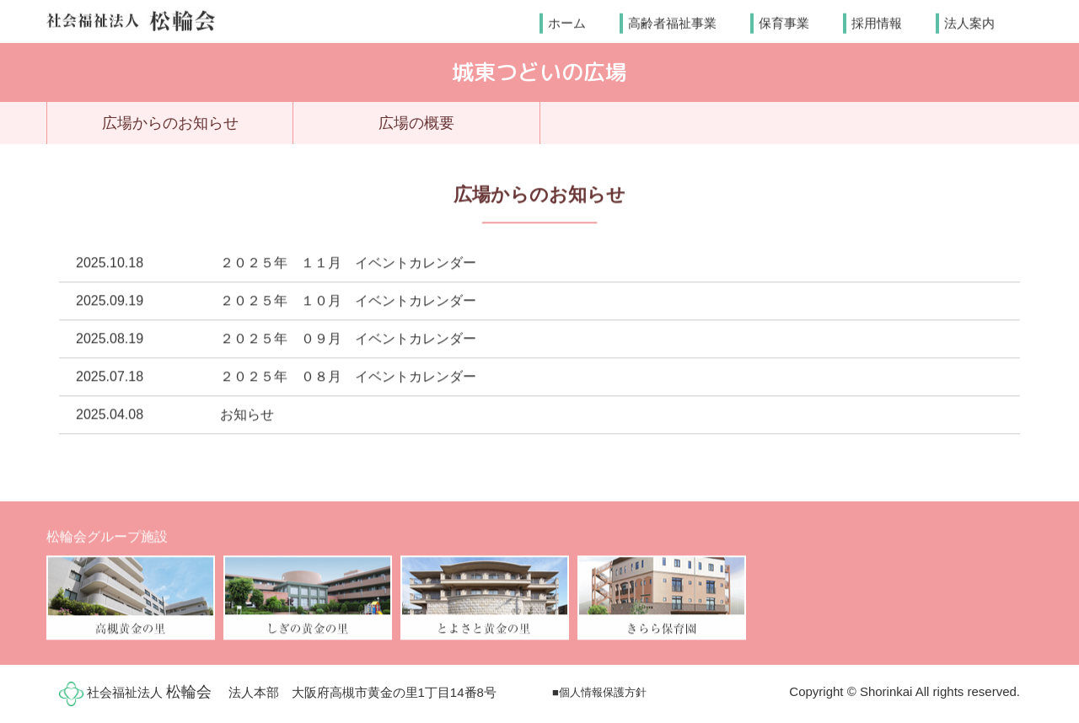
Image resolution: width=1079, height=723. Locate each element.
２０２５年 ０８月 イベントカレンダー (348, 377)
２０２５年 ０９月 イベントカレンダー (348, 339)
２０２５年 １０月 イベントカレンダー (348, 301)
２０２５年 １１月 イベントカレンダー (348, 263)
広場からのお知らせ (170, 123)
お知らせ (247, 415)
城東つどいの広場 (539, 71)
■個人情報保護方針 (599, 692)
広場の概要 (416, 123)
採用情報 (876, 22)
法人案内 (969, 22)
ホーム (567, 22)
